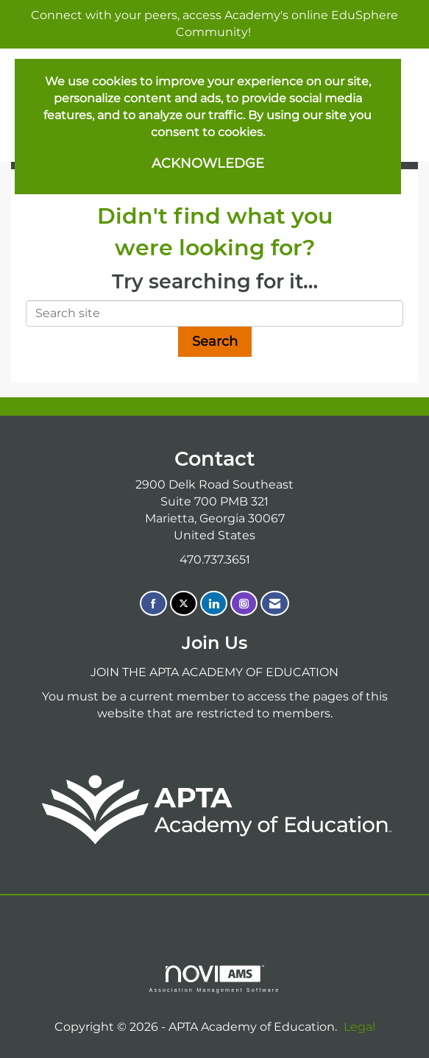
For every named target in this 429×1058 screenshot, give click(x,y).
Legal (359, 1027)
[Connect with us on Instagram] (244, 604)
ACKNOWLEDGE (208, 163)
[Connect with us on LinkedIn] (213, 604)
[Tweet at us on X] (183, 604)
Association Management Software (214, 979)
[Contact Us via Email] (274, 604)
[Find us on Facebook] (153, 604)
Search (215, 341)
